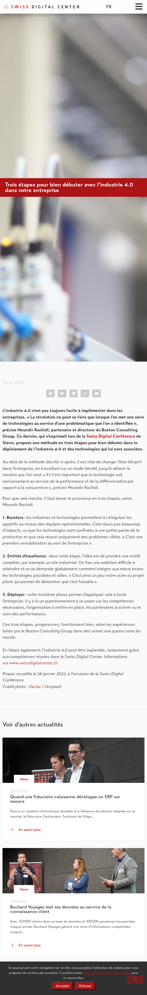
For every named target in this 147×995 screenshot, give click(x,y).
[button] (50, 394)
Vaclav (35, 686)
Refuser (85, 986)
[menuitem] (108, 7)
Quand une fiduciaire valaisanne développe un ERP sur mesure (65, 799)
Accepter (62, 986)
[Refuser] (135, 980)
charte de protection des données (107, 973)
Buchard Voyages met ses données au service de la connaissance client (60, 909)
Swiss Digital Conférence (110, 436)
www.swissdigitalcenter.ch (34, 663)
